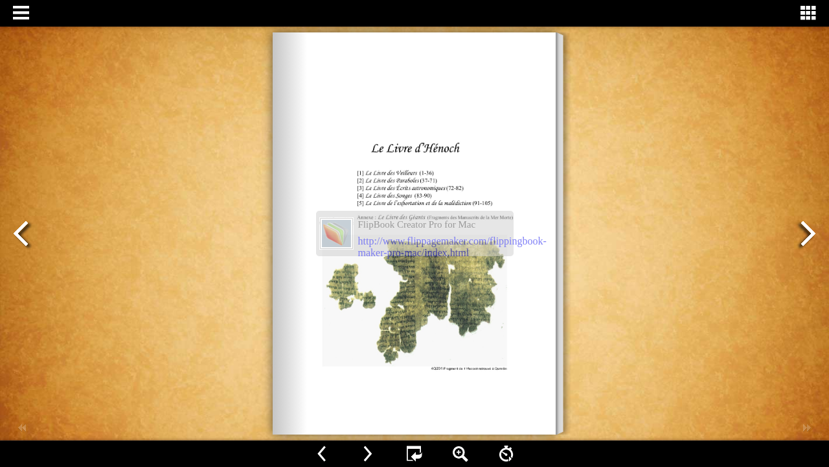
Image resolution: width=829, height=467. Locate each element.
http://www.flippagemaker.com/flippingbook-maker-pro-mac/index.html (452, 246)
